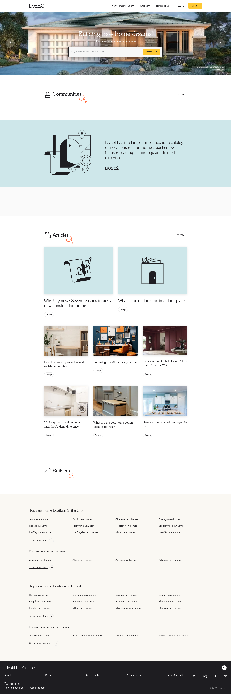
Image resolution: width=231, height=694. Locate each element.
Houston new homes (126, 525)
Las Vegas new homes (40, 532)
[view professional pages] (164, 6)
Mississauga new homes (128, 608)
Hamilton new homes (127, 601)
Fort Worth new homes (84, 525)
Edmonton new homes (84, 601)
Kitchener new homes (170, 601)
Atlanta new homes (39, 519)
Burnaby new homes (126, 595)
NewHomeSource (13, 687)
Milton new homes (82, 608)
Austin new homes (82, 519)
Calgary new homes (169, 595)
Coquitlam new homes (41, 601)
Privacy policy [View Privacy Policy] (133, 675)
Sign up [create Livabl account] (195, 6)
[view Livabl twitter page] (194, 676)
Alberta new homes (39, 635)
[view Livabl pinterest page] (225, 677)
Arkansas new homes (170, 560)
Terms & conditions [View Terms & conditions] (177, 675)
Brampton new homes (84, 595)
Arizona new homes (126, 560)
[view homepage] (36, 6)
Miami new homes (125, 532)
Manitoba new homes (127, 635)
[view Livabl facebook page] (215, 676)
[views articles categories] (145, 6)
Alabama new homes (40, 560)
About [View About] (7, 675)
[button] (10, 43)
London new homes (39, 608)
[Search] (151, 52)
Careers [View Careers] (49, 675)
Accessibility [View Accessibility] (92, 675)
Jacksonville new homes (171, 525)
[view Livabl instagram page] (205, 677)
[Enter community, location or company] (115, 52)
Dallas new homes (38, 525)
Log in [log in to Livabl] (181, 6)
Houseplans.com (36, 687)
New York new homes (170, 532)
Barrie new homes (38, 595)
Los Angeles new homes (85, 532)
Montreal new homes (170, 608)
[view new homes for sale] (123, 6)
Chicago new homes (169, 519)
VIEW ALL (182, 94)
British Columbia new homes (87, 635)
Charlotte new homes (127, 519)
